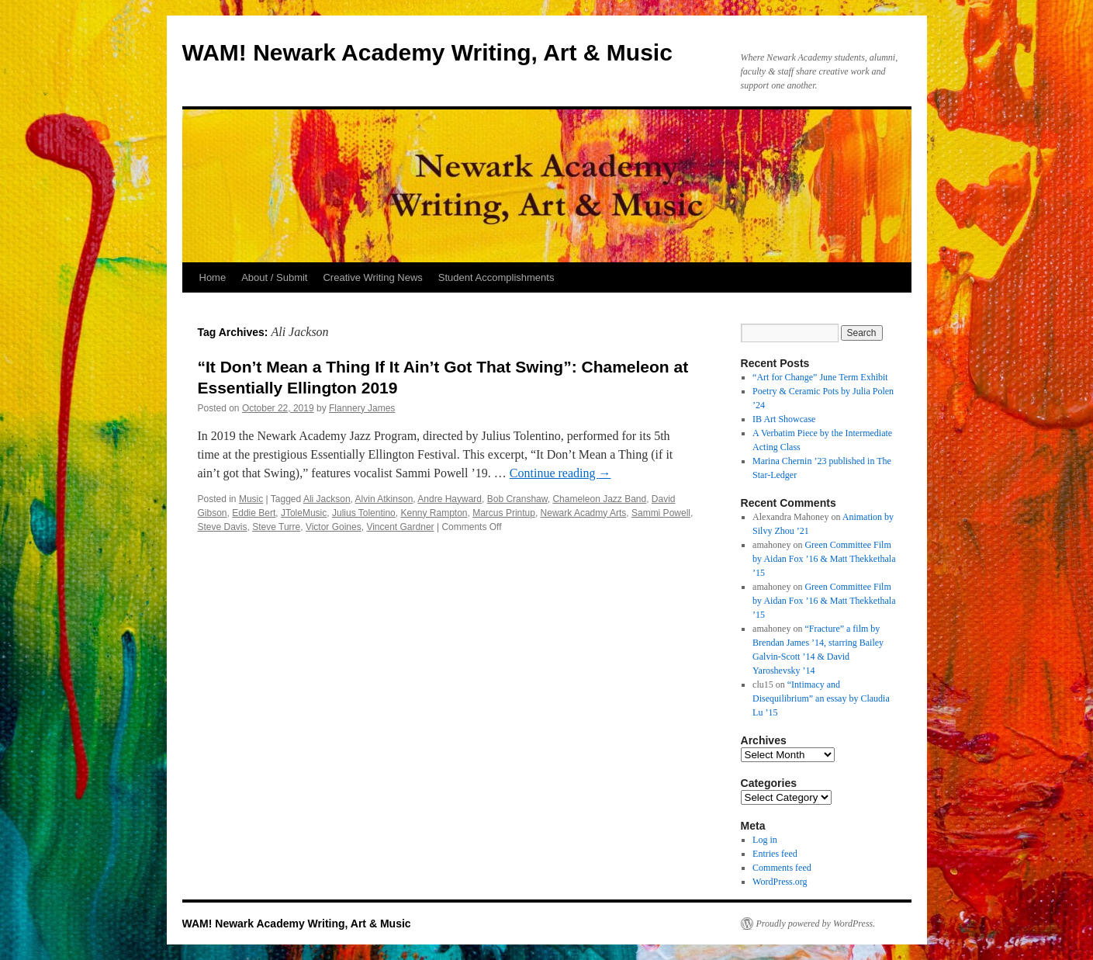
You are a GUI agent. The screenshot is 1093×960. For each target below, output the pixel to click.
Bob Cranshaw (517, 499)
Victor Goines (333, 527)
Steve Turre (276, 527)
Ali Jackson (327, 499)
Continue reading (560, 473)
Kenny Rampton (433, 513)
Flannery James (362, 408)
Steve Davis (222, 527)
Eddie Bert (253, 513)
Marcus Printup (503, 513)
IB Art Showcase (783, 419)
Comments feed (781, 867)
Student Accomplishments (496, 277)
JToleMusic (304, 513)
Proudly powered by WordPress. (816, 923)
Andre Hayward (449, 499)
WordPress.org (779, 881)
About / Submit (274, 277)
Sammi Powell (660, 513)
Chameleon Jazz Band (599, 499)
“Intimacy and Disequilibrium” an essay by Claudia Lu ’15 (821, 698)
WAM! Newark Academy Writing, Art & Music (427, 52)
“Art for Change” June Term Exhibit (820, 377)
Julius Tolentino (364, 513)
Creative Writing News (372, 277)
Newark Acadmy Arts (584, 513)
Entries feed (774, 853)
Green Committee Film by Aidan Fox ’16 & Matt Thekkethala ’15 (823, 558)
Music (251, 499)
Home (213, 277)
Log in (764, 839)
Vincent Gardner (400, 527)
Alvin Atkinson (384, 499)
